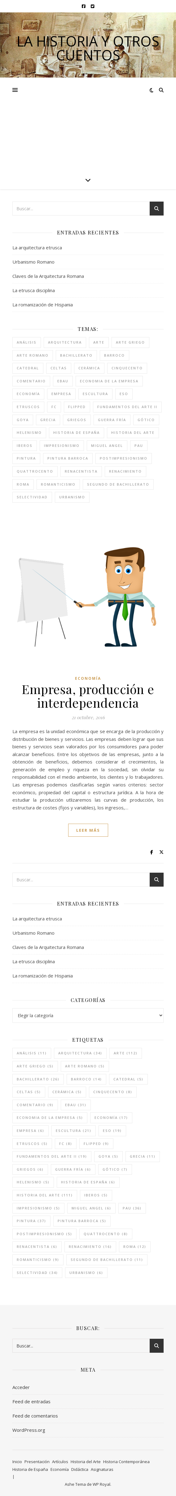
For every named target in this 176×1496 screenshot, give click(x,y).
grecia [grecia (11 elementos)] (48, 419)
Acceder (21, 1387)
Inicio (17, 1461)
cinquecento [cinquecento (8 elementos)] (127, 368)
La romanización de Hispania (42, 304)
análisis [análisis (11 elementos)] (27, 342)
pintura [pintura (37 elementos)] (26, 458)
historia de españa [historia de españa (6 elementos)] (76, 432)
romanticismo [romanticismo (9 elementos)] (58, 484)
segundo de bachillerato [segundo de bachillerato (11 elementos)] (118, 484)
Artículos (60, 1461)
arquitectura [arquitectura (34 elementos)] (65, 342)
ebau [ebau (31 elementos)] (62, 381)
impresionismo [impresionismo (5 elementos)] (62, 445)
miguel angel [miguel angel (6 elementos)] (107, 445)
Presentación (37, 1461)
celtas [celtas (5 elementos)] (59, 368)
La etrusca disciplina (33, 290)
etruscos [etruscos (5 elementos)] (28, 406)
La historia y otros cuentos (88, 48)
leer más (88, 830)
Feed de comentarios (35, 1416)
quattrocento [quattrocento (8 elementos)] (35, 471)
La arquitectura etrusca (37, 247)
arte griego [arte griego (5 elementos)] (130, 342)
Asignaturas (102, 1469)
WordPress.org (28, 1430)
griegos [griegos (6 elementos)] (76, 419)
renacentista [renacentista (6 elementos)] (81, 471)
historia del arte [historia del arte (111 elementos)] (133, 432)
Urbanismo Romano (33, 262)
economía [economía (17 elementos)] (28, 393)
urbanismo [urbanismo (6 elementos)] (72, 497)
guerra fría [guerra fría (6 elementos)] (112, 419)
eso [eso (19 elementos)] (124, 393)
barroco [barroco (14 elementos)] (114, 355)
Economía (88, 678)
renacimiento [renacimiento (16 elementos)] (125, 471)
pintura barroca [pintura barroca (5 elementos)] (67, 458)
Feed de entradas (31, 1401)
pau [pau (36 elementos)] (138, 445)
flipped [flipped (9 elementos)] (77, 406)
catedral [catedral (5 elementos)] (28, 368)
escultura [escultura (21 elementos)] (95, 393)
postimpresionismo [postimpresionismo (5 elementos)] (123, 458)
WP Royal (101, 1484)
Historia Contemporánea (126, 1461)
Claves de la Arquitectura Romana (48, 276)
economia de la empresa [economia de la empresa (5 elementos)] (109, 381)
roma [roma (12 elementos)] (23, 484)
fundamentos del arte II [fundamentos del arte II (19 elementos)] (127, 406)
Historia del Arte (86, 1461)
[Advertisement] (88, 124)
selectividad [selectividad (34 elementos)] (32, 497)
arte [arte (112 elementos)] (98, 342)
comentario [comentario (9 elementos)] (31, 381)
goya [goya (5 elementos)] (23, 419)
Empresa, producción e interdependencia (88, 696)
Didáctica (79, 1469)
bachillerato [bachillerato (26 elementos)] (76, 355)
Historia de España (30, 1469)
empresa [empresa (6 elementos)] (61, 393)
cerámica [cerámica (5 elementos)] (89, 368)
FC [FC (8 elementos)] (54, 406)
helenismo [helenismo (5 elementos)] (29, 432)
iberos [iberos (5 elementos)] (25, 445)
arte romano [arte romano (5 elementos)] (33, 355)
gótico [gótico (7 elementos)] (146, 419)
